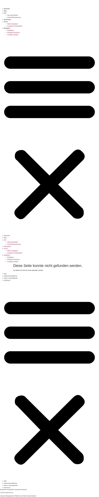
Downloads (7, 19)
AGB (5, 273)
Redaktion (7, 28)
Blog (5, 11)
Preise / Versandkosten (11, 278)
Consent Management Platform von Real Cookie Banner (18, 496)
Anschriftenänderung (14, 17)
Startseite (7, 8)
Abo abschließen (12, 15)
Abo (5, 13)
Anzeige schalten (12, 35)
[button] (49, 135)
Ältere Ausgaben (12, 24)
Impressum (7, 280)
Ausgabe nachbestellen (14, 26)
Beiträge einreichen (13, 32)
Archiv (6, 22)
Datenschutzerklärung (10, 276)
